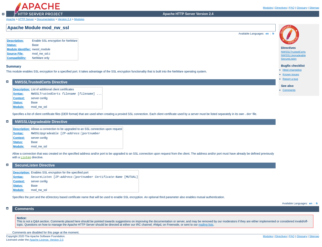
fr (273, 33)
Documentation (46, 19)
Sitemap (314, 7)
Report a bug (290, 78)
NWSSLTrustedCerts (293, 51)
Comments (289, 90)
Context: (19, 98)
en (267, 33)
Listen (26, 157)
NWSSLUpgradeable (293, 55)
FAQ (291, 7)
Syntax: (18, 93)
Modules (268, 7)
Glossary (302, 7)
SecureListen (289, 58)
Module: (18, 106)
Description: (15, 40)
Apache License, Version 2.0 (46, 239)
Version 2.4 (64, 19)
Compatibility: (16, 58)
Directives (281, 7)
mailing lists (206, 224)
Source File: (15, 53)
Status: (12, 45)
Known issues (291, 74)
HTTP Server (26, 19)
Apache (10, 19)
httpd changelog (292, 69)
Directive (59, 82)
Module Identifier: (19, 49)
